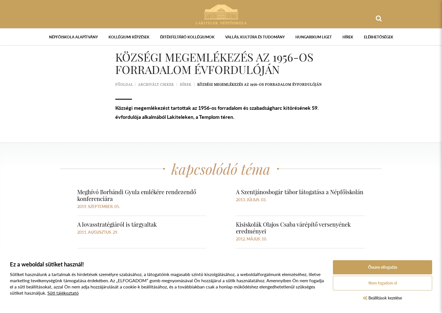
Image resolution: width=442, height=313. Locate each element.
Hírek (347, 37)
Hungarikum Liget (313, 37)
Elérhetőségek (378, 37)
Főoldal (124, 84)
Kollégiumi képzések (129, 37)
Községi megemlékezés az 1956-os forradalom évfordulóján (259, 84)
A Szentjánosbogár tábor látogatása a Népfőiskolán (299, 192)
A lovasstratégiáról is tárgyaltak (117, 224)
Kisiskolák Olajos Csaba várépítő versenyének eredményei (293, 227)
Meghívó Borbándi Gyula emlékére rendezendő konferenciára (136, 195)
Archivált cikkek (156, 84)
